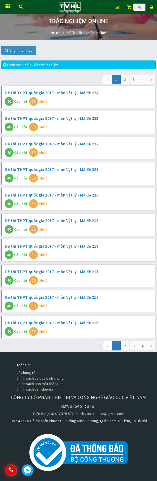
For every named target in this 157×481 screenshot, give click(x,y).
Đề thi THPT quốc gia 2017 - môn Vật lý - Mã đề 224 (51, 92)
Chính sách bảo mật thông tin (40, 383)
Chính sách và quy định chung (40, 378)
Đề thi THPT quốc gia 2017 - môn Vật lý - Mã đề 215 (51, 322)
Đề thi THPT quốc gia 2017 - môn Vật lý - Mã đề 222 (51, 143)
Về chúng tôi (26, 372)
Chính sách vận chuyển (34, 389)
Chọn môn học (18, 50)
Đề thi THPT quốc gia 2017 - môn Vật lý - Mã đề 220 (51, 195)
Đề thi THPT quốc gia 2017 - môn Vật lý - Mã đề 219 (51, 220)
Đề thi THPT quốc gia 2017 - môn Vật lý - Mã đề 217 (51, 271)
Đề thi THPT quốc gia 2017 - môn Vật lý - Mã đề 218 (51, 246)
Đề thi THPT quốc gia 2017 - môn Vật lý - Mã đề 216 (51, 297)
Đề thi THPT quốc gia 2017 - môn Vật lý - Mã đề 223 (51, 118)
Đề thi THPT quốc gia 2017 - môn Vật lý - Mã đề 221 (51, 169)
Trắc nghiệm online (91, 32)
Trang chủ (61, 32)
